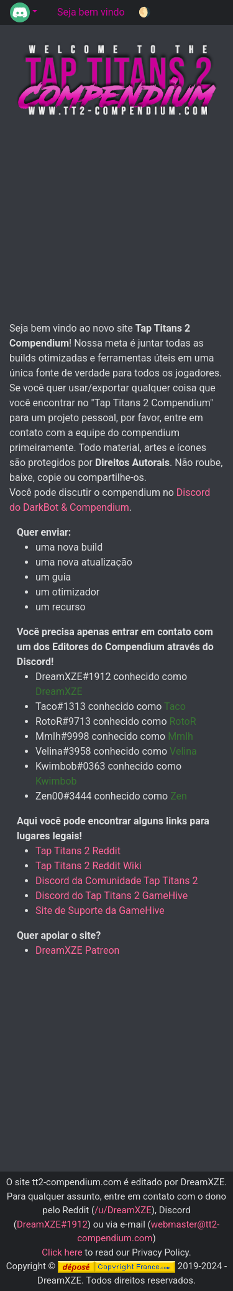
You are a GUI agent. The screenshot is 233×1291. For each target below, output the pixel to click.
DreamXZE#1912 (52, 1224)
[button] (23, 12)
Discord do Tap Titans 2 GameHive (111, 896)
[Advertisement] (116, 220)
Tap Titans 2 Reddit (78, 851)
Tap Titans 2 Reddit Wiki (88, 866)
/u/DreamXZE (123, 1210)
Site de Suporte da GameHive (100, 910)
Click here (62, 1252)
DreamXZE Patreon (77, 950)
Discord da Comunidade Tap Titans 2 (116, 881)
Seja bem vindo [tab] (91, 12)
